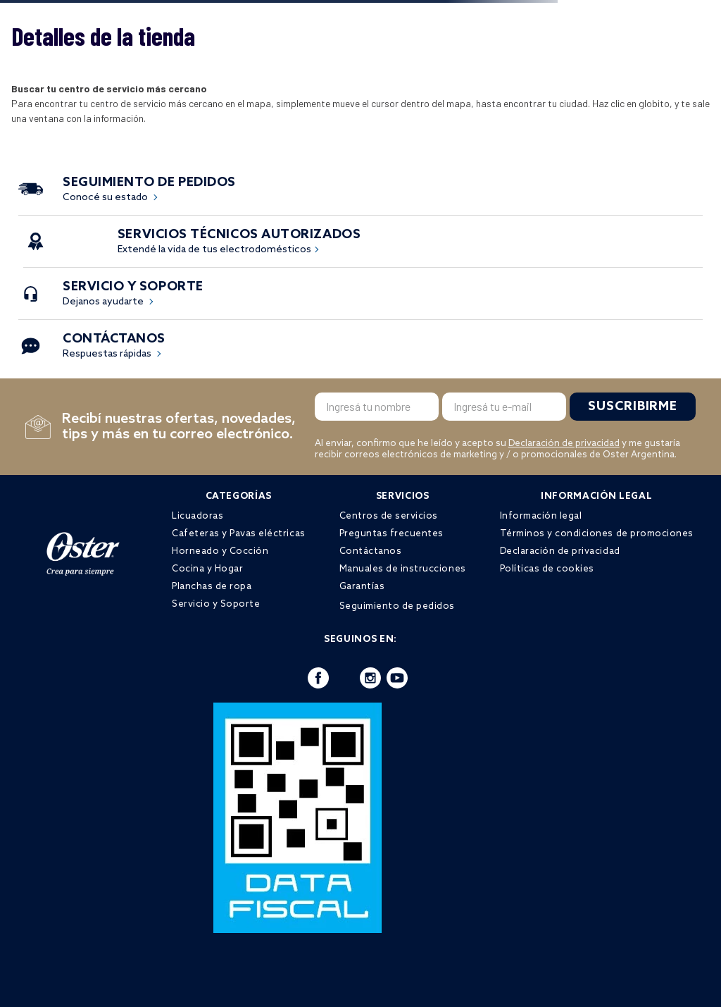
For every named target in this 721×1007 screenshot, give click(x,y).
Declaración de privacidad (564, 443)
